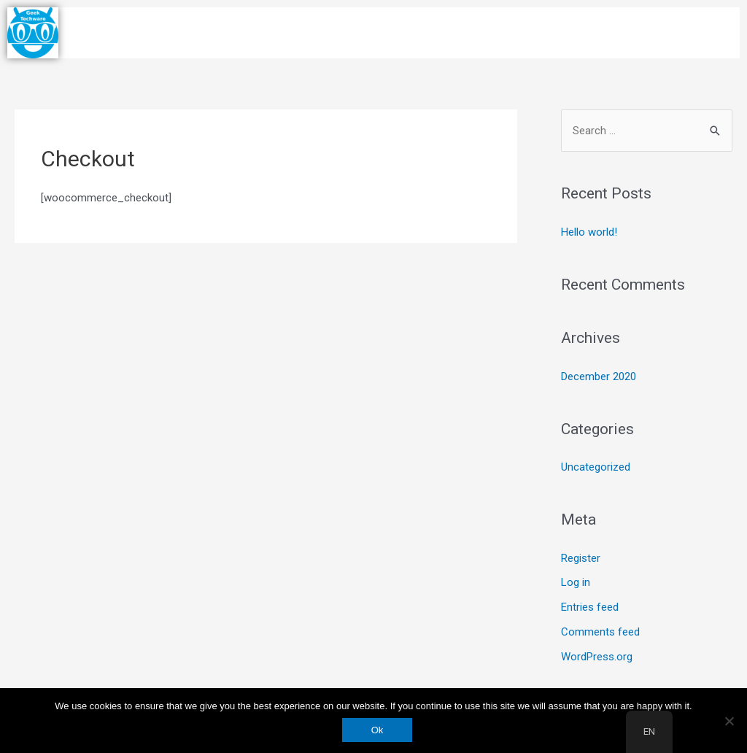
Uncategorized (595, 467)
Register (580, 558)
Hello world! (589, 232)
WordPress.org (596, 656)
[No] (728, 721)
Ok (377, 730)
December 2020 (598, 376)
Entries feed (590, 607)
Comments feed (600, 631)
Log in (575, 582)
